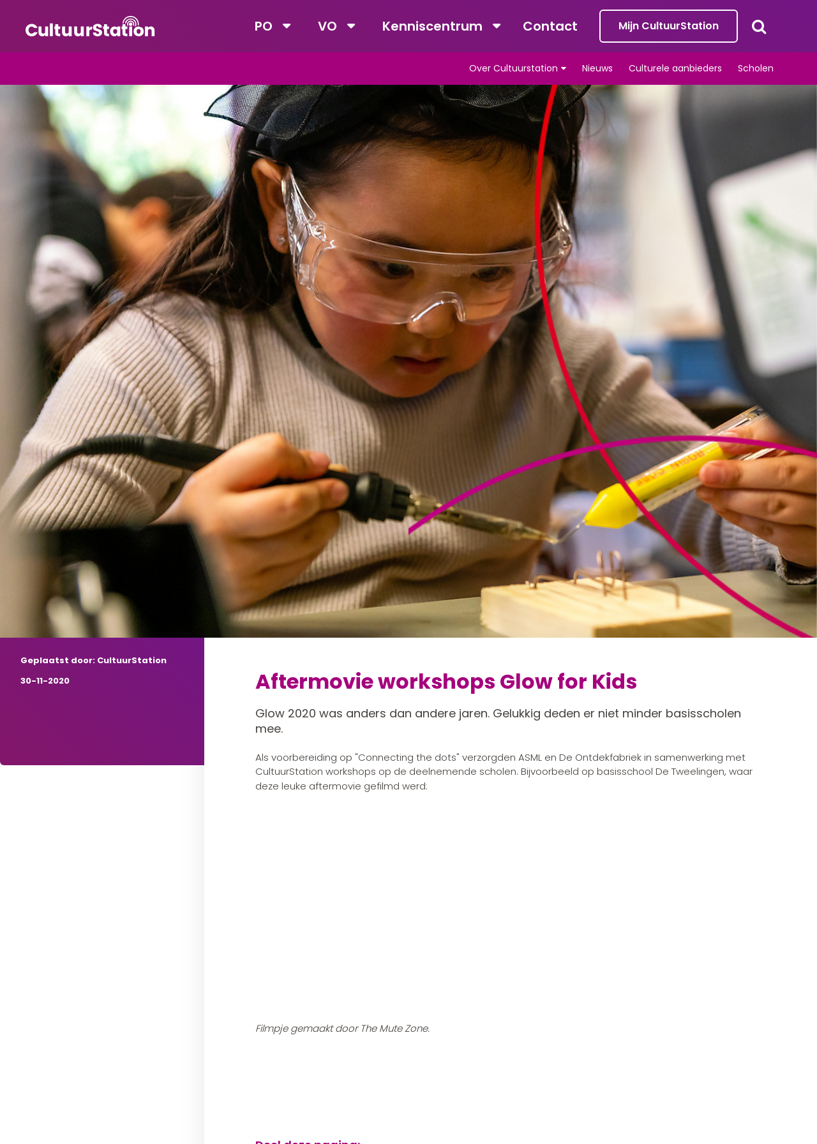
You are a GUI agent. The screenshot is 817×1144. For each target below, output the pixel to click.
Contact (550, 26)
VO (327, 26)
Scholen (756, 68)
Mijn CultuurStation (668, 25)
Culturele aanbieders (675, 68)
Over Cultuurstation (513, 68)
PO (264, 26)
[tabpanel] (408, 399)
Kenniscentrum (432, 26)
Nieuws (597, 68)
